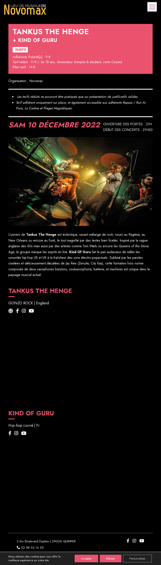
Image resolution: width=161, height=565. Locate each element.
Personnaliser (137, 558)
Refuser (110, 558)
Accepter (86, 558)
